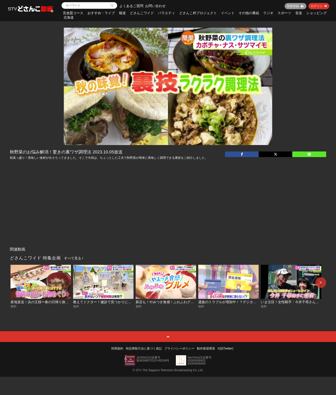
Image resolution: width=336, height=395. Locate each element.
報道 (122, 13)
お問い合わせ (155, 6)
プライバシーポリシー (179, 348)
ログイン (319, 6)
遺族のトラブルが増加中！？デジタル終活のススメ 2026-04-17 (247, 302)
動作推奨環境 (206, 348)
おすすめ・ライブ (101, 13)
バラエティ (166, 13)
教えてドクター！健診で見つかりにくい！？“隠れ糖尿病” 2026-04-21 (126, 302)
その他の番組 (248, 13)
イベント (228, 13)
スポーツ (284, 13)
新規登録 (295, 6)
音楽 (298, 13)
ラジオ (268, 13)
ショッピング (316, 13)
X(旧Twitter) (225, 348)
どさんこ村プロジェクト (198, 13)
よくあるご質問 (131, 6)
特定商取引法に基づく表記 (144, 348)
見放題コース (73, 13)
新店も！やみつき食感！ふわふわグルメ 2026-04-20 (176, 302)
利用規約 (117, 348)
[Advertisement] (168, 213)
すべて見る (73, 258)
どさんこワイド (142, 13)
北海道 (68, 17)
